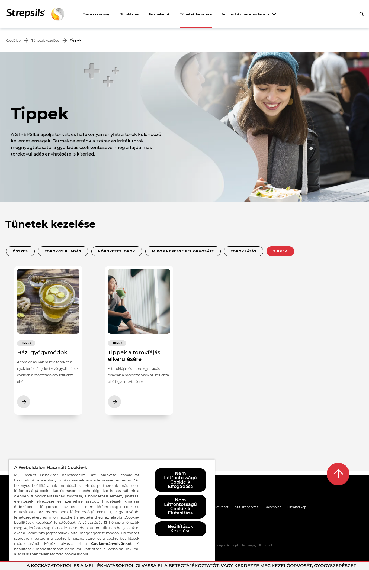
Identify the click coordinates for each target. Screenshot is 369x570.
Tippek (280, 251)
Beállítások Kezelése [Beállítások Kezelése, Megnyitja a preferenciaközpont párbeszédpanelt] (180, 528)
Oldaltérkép (296, 507)
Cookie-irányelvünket (111, 543)
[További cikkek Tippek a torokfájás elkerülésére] (139, 342)
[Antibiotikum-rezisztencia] (249, 14)
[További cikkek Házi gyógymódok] (48, 342)
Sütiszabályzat (246, 507)
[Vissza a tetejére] (338, 474)
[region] (112, 510)
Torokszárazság (97, 14)
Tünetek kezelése (196, 14)
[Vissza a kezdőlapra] (35, 14)
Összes (20, 251)
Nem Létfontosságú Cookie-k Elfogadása (180, 480)
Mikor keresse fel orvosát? (183, 251)
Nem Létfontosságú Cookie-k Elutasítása (180, 506)
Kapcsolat (273, 507)
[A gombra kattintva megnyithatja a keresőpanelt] (361, 14)
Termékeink (159, 14)
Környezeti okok (116, 251)
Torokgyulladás (63, 251)
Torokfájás (129, 14)
